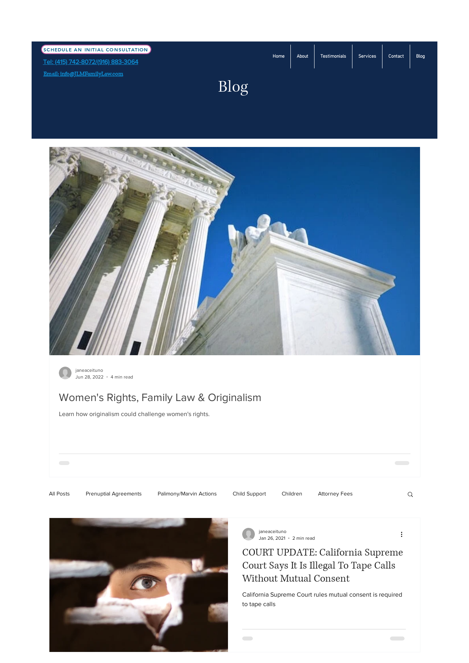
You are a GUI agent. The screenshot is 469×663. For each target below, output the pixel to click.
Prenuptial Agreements (114, 493)
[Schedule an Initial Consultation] (96, 49)
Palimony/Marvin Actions (187, 493)
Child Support (249, 493)
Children (292, 493)
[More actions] (404, 534)
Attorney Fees (335, 493)
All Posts (59, 493)
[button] (367, 56)
